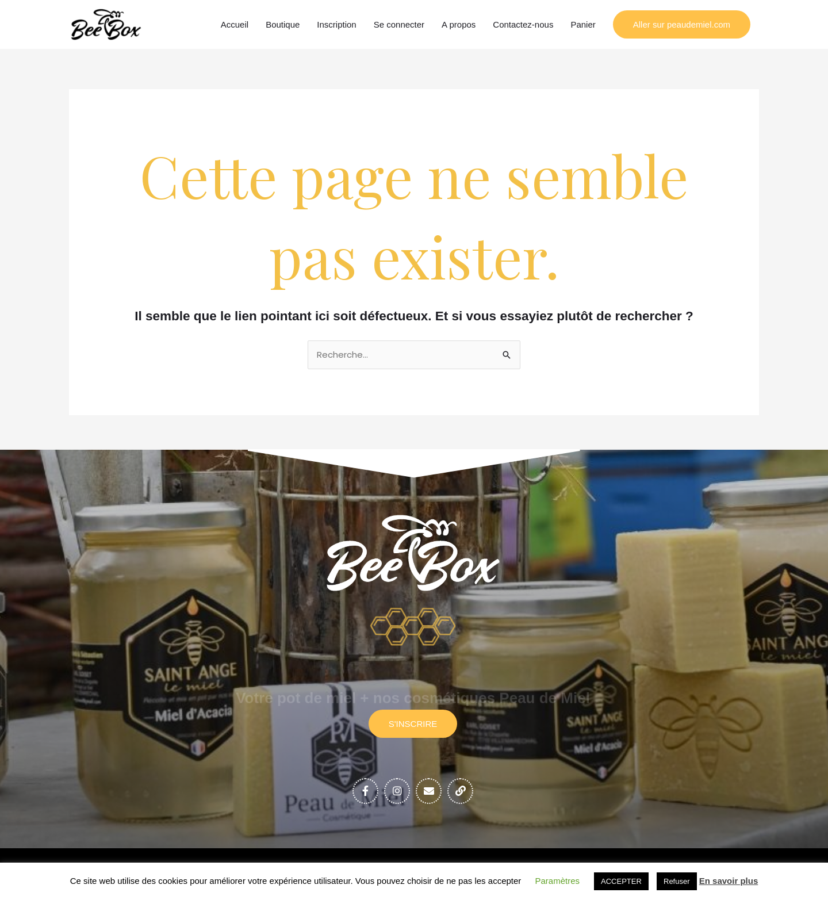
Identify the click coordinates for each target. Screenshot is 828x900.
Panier (582, 24)
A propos (459, 24)
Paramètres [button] (557, 881)
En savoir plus (728, 881)
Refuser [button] (677, 881)
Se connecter (399, 24)
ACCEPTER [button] (621, 881)
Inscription (336, 24)
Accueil (234, 24)
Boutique (283, 24)
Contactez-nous (523, 24)
